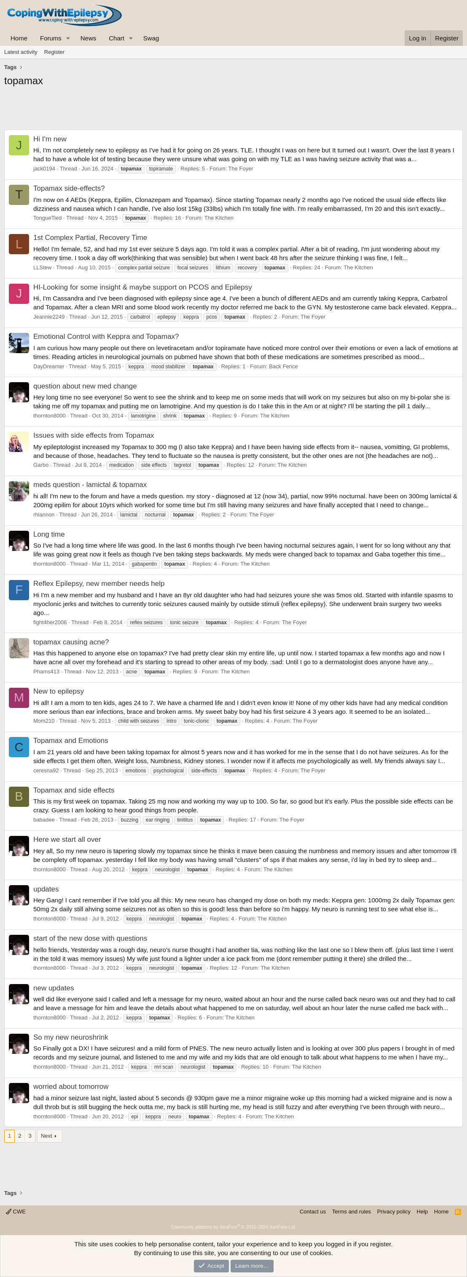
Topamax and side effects (73, 790)
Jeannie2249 (48, 317)
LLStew (42, 267)
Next (46, 1136)
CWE (16, 1211)
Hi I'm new (50, 139)
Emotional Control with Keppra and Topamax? (106, 337)
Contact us (313, 1211)
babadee (44, 820)
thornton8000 (49, 415)
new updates (53, 988)
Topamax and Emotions (70, 741)
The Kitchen (219, 218)
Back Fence (283, 366)
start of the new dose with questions (90, 938)
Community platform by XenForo (233, 1226)
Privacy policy (394, 1211)
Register (54, 52)
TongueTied (47, 218)
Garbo (40, 465)
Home (19, 38)
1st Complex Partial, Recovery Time (90, 238)
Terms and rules (351, 1211)
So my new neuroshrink (70, 1037)
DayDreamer (48, 366)
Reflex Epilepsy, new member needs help (99, 584)
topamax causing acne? (71, 642)
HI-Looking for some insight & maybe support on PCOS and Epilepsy (142, 287)
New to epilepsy (58, 691)
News (89, 38)
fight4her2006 (50, 622)
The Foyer (240, 168)
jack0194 (44, 168)
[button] (68, 38)
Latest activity (21, 52)
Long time (49, 534)
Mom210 (44, 721)
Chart (116, 38)
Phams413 (46, 671)
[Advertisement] (233, 111)
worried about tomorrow (71, 1087)
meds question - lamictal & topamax (90, 485)
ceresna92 (46, 770)
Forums (51, 38)
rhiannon (44, 514)
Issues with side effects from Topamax (93, 435)
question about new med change (85, 386)
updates (46, 889)
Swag (151, 38)
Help (422, 1211)
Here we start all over (67, 839)
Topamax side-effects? (69, 188)
